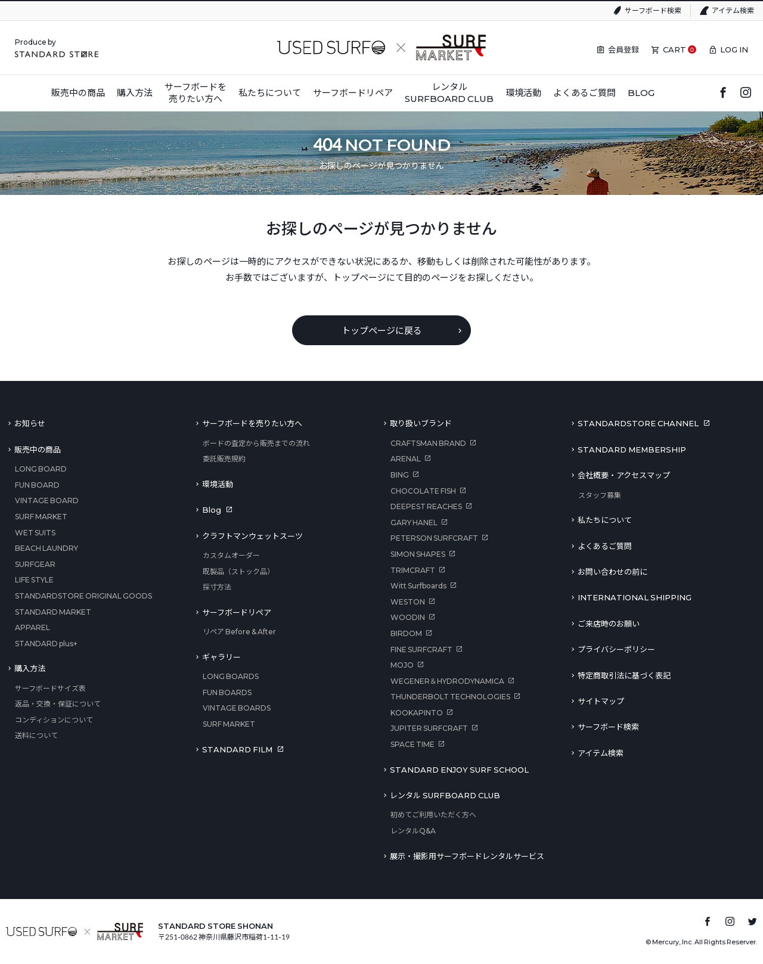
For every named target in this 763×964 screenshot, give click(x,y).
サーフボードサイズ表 (50, 688)
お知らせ (29, 423)
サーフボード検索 (653, 10)
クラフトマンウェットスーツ (252, 536)
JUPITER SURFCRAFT (429, 728)
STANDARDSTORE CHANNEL (638, 423)
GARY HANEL (414, 522)
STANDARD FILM (237, 749)
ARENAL (405, 458)
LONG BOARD (41, 468)
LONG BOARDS (231, 676)
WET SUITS (35, 532)
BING (399, 474)
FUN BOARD (37, 485)
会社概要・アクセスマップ (624, 475)
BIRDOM (406, 633)
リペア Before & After (239, 631)
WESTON (407, 601)
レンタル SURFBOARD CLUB (445, 795)
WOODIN (407, 617)
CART (674, 49)
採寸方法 (217, 586)
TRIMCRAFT (412, 570)
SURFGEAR (35, 564)
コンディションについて (54, 719)
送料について (36, 735)
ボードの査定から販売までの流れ (256, 443)
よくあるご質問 (605, 546)
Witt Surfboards (418, 585)
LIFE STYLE (34, 579)
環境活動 (217, 484)
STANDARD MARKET (53, 611)
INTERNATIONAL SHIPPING (634, 597)
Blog (211, 509)
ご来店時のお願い (609, 623)
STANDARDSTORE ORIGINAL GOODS (83, 595)
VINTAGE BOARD (47, 500)
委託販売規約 (224, 458)
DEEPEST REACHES (426, 506)
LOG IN (734, 49)
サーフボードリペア (236, 612)
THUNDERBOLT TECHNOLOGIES (450, 696)
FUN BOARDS (227, 692)
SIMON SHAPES (417, 554)
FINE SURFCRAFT (421, 649)
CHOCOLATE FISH (423, 490)
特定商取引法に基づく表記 (624, 675)
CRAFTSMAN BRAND (428, 443)
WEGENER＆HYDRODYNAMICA (447, 681)
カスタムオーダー (231, 555)
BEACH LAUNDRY (46, 548)
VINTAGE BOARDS (237, 707)
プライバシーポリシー (616, 649)
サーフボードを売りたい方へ (252, 423)
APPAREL (32, 627)
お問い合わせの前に (612, 571)
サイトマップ (601, 701)
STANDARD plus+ (46, 643)
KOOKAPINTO (416, 712)
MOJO (402, 665)
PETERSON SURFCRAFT (434, 538)
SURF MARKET (41, 516)
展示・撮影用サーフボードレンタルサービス (467, 856)
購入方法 (29, 668)
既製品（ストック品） (238, 571)
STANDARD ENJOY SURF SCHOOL (459, 769)
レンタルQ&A (413, 830)
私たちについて (605, 520)
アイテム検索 (733, 10)
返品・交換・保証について (58, 703)
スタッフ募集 (599, 495)
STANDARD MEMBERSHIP (632, 449)
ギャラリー (221, 657)
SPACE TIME (412, 744)
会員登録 (623, 49)
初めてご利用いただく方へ (433, 814)
